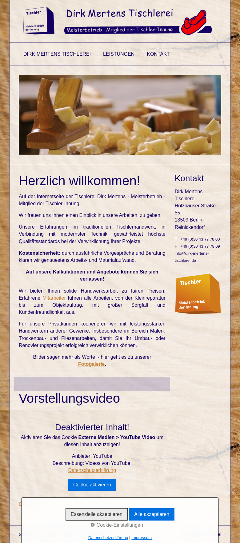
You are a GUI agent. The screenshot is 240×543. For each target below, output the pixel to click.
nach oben (30, 503)
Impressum (70, 534)
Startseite (28, 534)
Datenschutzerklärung (92, 470)
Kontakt (158, 54)
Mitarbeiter (54, 298)
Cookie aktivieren (92, 484)
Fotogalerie (91, 364)
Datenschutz (98, 534)
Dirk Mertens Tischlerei (57, 54)
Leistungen (118, 54)
